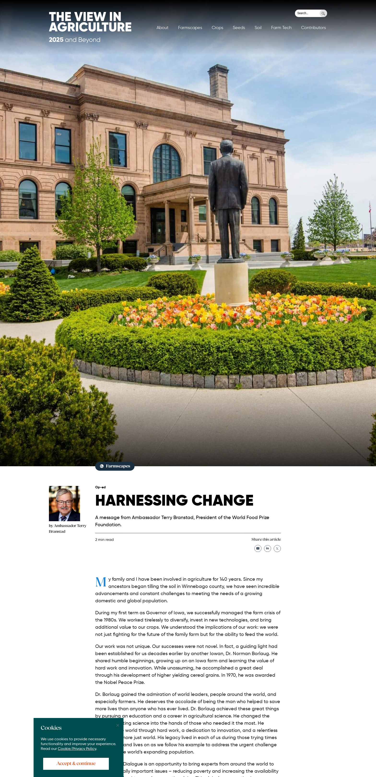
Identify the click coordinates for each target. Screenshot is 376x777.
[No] (117, 725)
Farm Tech (281, 27)
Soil (258, 27)
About (163, 27)
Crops (217, 27)
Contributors (313, 27)
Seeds (239, 27)
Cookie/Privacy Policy (77, 748)
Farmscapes (190, 27)
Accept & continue (76, 763)
